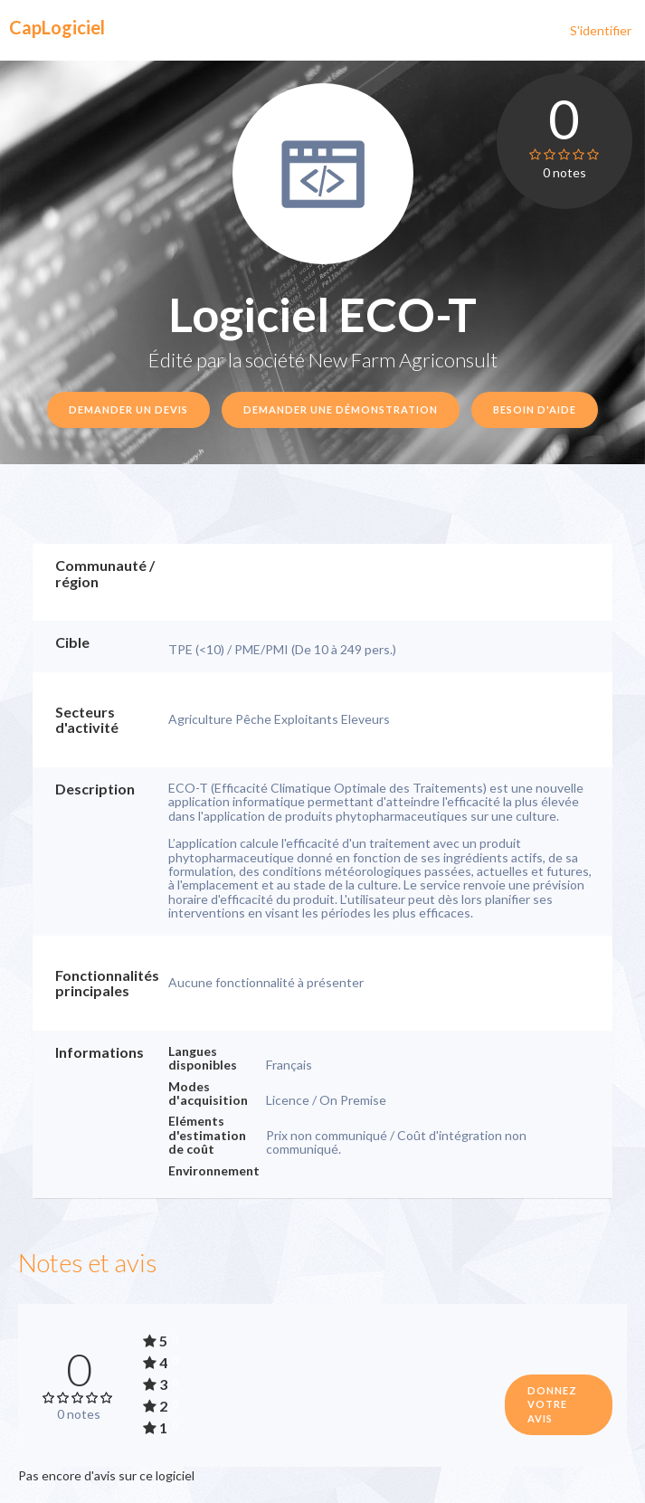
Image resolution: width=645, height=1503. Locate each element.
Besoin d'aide (534, 409)
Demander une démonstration (340, 409)
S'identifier (600, 30)
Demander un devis (128, 409)
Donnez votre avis (552, 1404)
